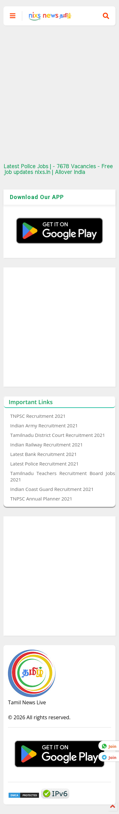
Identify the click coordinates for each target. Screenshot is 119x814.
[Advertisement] (59, 94)
